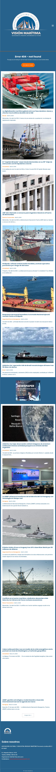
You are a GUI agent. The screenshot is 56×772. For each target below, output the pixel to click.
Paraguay (5, 501)
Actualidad (5, 166)
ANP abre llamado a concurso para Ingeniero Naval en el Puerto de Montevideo (26, 214)
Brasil (4, 370)
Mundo (4, 115)
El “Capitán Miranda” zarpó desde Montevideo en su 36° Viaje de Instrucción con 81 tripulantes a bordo (27, 163)
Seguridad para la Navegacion (11, 319)
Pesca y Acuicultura (8, 603)
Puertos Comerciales (8, 217)
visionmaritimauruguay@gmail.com (20, 759)
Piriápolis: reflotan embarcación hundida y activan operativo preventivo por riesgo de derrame (26, 264)
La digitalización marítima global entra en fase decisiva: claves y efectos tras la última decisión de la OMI (27, 112)
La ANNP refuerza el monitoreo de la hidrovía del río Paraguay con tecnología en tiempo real (27, 497)
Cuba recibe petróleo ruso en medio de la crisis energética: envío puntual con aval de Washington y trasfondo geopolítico (27, 650)
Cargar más (28, 715)
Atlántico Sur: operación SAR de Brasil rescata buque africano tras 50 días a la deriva (28, 366)
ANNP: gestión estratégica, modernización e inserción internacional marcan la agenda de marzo (23, 701)
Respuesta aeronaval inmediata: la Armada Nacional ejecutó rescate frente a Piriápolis (26, 315)
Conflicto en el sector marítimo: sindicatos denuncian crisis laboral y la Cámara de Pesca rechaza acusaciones (25, 599)
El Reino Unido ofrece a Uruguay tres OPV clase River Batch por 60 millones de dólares (27, 548)
